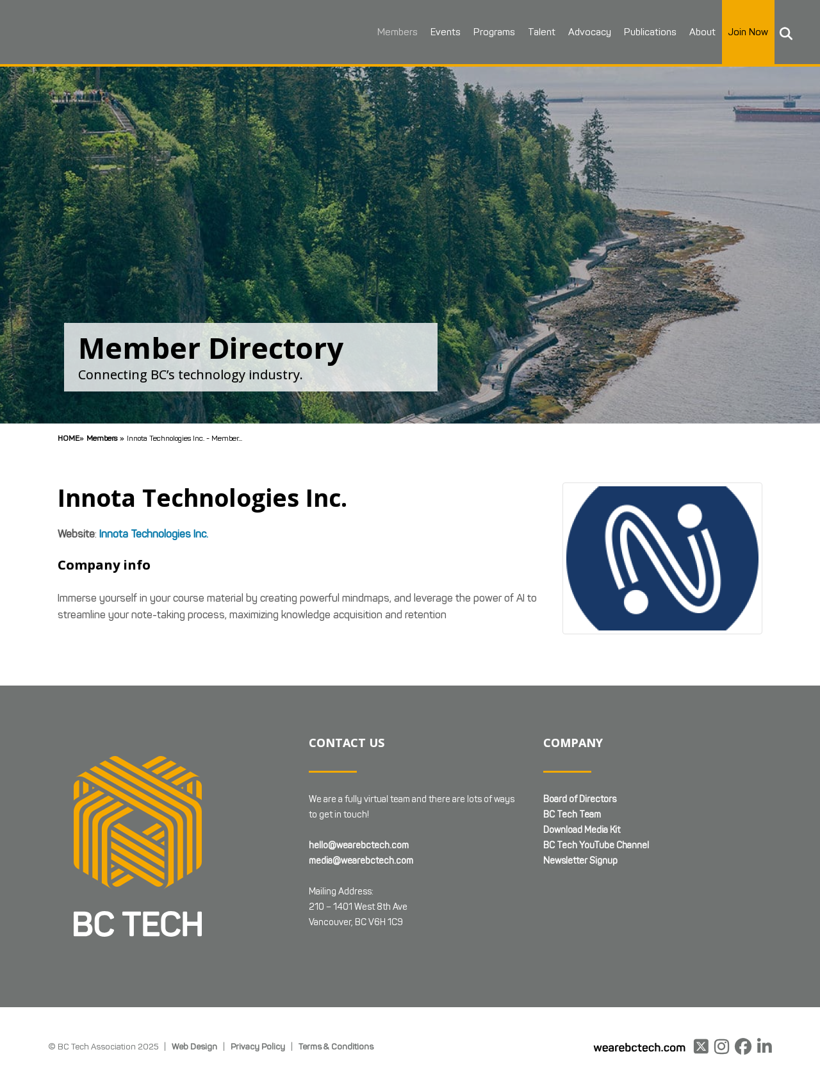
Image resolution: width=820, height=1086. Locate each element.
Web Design (194, 1046)
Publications (649, 32)
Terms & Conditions (336, 1046)
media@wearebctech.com (361, 860)
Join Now (747, 32)
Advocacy (588, 32)
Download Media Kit (581, 830)
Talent (540, 32)
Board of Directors (579, 799)
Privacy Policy (258, 1046)
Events (444, 32)
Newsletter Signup (580, 860)
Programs (493, 32)
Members (396, 32)
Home (68, 438)
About (701, 32)
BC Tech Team (572, 814)
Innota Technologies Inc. (153, 534)
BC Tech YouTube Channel (596, 845)
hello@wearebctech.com (359, 845)
